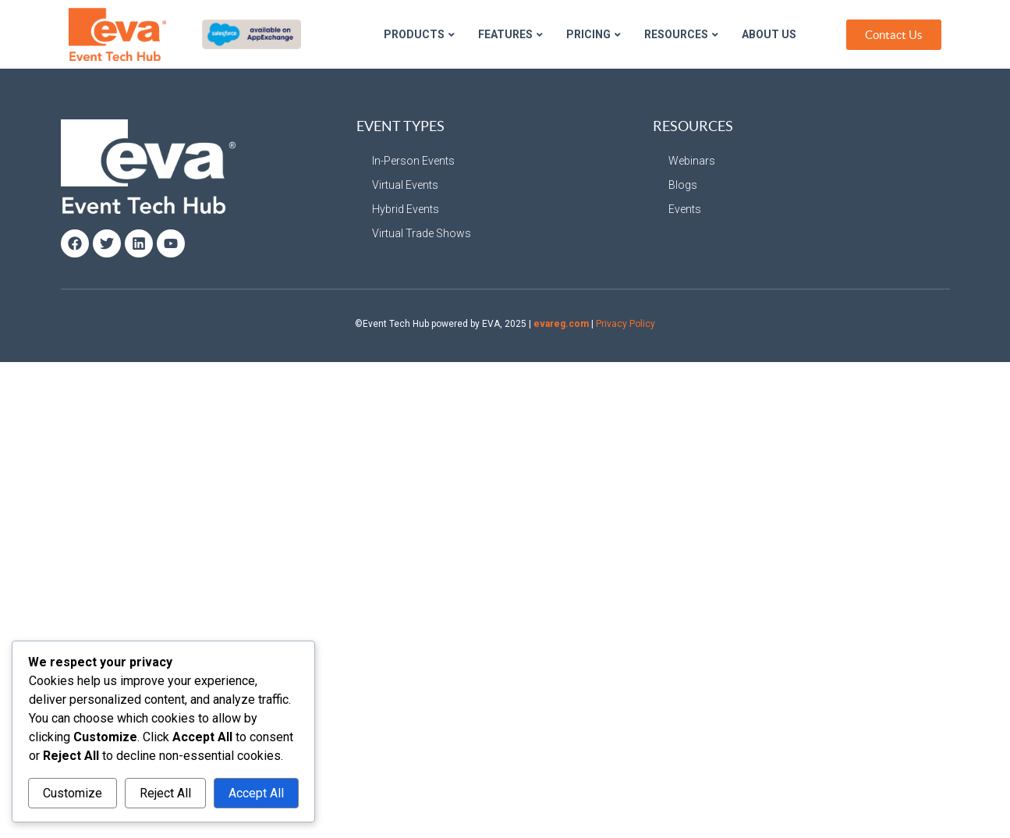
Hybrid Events (405, 209)
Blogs (682, 185)
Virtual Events (405, 185)
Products (419, 34)
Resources (681, 34)
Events (684, 209)
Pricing (593, 34)
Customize (72, 793)
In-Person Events (413, 160)
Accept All (256, 793)
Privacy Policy (625, 323)
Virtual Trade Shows (421, 233)
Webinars (691, 160)
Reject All (165, 793)
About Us (769, 34)
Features (510, 34)
